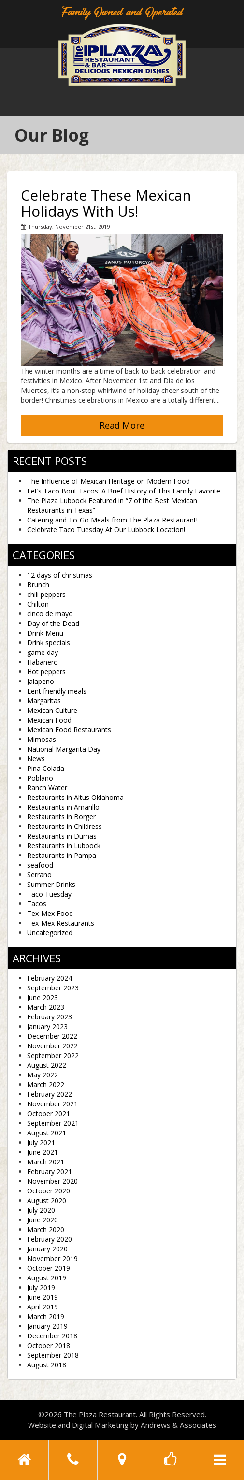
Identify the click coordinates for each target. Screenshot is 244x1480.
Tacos (36, 903)
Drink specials (48, 642)
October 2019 (48, 1268)
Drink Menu (45, 633)
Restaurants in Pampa (61, 855)
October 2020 (48, 1190)
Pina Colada (45, 768)
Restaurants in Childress (64, 826)
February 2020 (49, 1239)
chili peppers (46, 594)
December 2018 (52, 1335)
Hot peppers (46, 671)
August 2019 (46, 1277)
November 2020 (52, 1181)
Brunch (38, 584)
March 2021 (45, 1161)
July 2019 (41, 1287)
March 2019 (45, 1316)
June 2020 (42, 1219)
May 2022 (42, 1074)
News (36, 758)
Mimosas (41, 739)
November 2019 (52, 1258)
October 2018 (48, 1345)
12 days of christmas (59, 575)
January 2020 (47, 1248)
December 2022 (52, 1036)
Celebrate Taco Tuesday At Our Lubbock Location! (106, 529)
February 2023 (49, 1016)
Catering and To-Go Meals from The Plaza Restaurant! (112, 519)
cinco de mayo (50, 613)
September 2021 (53, 1123)
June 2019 (42, 1297)
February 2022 (49, 1094)
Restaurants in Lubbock (63, 845)
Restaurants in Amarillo (63, 807)
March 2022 (45, 1084)
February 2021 (49, 1171)
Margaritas (44, 700)
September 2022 (53, 1055)
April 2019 (42, 1306)
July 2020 (41, 1210)
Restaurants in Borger (61, 816)
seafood (40, 865)
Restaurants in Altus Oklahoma (75, 797)
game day (42, 652)
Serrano (39, 874)
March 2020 (45, 1229)
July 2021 (41, 1142)
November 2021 (52, 1103)
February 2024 (49, 978)
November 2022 (52, 1045)
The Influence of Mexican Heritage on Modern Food (108, 481)
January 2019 (47, 1326)
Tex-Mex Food (50, 913)
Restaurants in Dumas (62, 836)
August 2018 (46, 1364)
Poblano (40, 778)
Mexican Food (49, 720)
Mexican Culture (52, 710)
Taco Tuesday (49, 894)
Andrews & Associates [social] (178, 1425)
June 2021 (42, 1152)
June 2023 (42, 997)
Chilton (38, 604)
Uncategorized (49, 932)
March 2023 (45, 1007)
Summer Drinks (51, 884)
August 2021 (46, 1132)
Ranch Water (47, 787)
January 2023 (47, 1026)
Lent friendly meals (56, 691)
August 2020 (46, 1200)
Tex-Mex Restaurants (60, 923)
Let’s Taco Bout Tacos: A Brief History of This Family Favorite (123, 490)
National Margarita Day (63, 749)
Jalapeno (40, 681)
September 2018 (53, 1355)
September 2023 (53, 987)
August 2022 (46, 1065)
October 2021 (48, 1113)
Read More (122, 425)
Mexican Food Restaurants (69, 729)
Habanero (42, 662)
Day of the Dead (53, 623)
